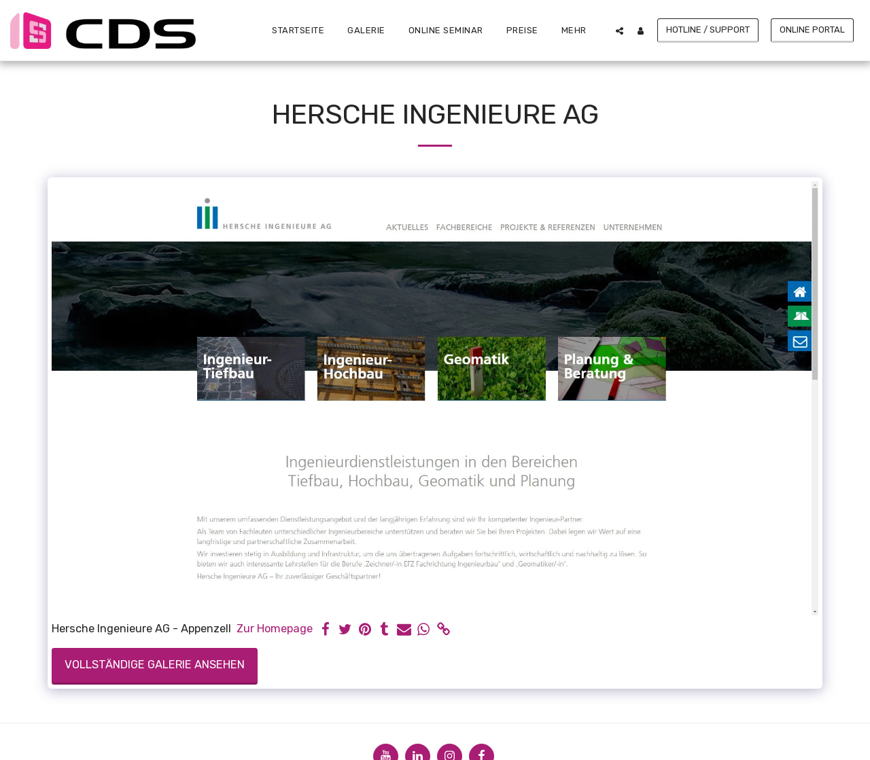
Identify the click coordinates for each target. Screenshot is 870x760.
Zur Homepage (275, 628)
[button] (619, 30)
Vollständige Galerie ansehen (155, 664)
